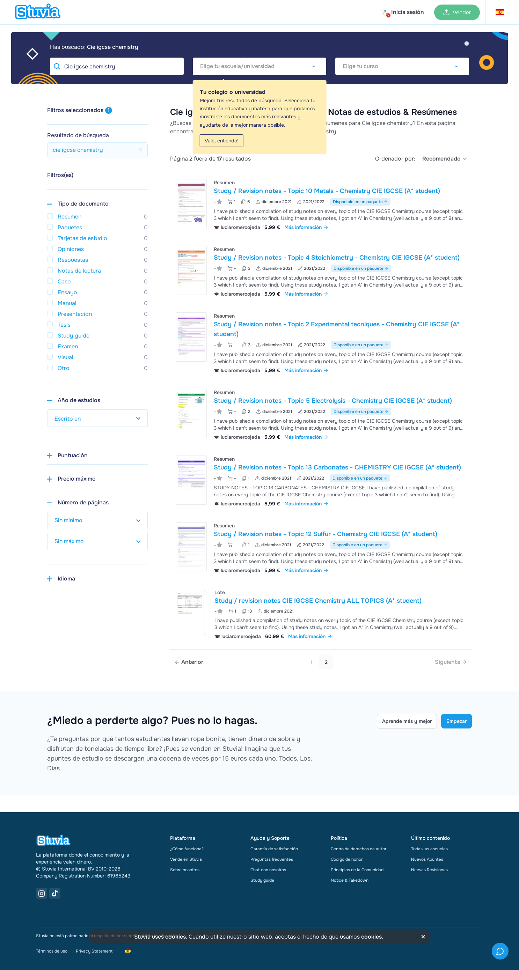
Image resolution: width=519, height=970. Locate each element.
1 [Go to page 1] (312, 662)
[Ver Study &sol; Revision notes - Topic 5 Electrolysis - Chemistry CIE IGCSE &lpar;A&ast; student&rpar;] (321, 413)
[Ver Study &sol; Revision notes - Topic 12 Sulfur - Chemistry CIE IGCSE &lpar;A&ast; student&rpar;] (321, 547)
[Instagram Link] (41, 893)
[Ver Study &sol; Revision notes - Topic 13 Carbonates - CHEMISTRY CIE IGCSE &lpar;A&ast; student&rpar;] (321, 480)
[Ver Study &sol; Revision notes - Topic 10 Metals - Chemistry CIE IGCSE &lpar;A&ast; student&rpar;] (321, 204)
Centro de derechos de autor (358, 849)
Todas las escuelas (429, 849)
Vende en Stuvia (186, 859)
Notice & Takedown (349, 880)
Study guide (262, 880)
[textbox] (259, 66)
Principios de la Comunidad (357, 870)
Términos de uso (51, 951)
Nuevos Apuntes (427, 859)
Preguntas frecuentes (271, 859)
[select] (445, 159)
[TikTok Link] (54, 893)
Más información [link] (306, 227)
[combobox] (260, 66)
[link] (451, 662)
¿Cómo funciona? (187, 849)
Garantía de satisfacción (274, 849)
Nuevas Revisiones (429, 870)
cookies (175, 936)
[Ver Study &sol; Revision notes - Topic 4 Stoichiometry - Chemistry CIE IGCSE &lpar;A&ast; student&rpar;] (321, 270)
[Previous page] (188, 662)
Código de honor (347, 859)
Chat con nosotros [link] (268, 870)
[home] (37, 12)
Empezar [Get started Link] (456, 721)
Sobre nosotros (184, 870)
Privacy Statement (94, 951)
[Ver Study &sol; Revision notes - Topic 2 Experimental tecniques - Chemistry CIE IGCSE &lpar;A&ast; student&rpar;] (321, 342)
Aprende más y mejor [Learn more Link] (407, 721)
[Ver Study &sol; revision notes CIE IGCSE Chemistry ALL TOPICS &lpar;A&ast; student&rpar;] (321, 613)
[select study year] (97, 418)
